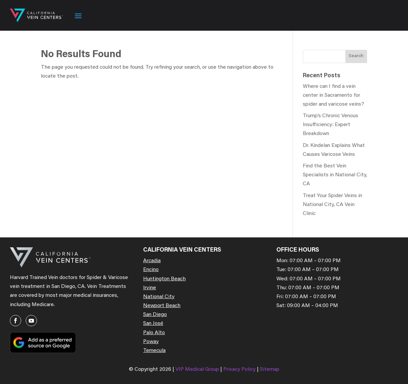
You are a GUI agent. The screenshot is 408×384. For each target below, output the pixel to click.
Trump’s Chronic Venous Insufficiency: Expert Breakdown (330, 124)
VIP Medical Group (197, 369)
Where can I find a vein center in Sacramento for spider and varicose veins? (333, 95)
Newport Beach (161, 305)
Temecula (154, 350)
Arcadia (152, 260)
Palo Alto (154, 332)
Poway (151, 341)
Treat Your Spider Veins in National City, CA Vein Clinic (332, 204)
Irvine (149, 288)
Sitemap (269, 369)
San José (153, 323)
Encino (151, 269)
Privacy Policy (240, 369)
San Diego (155, 314)
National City (158, 296)
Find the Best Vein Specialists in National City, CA (335, 175)
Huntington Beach (164, 279)
